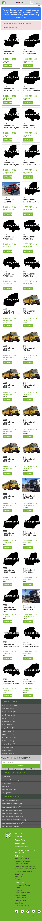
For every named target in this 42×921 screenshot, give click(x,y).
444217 (25, 174)
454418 (5, 544)
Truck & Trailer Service (23, 871)
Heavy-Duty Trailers (22, 861)
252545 (5, 248)
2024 (11, 126)
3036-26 (5, 433)
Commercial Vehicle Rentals (25, 869)
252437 (25, 248)
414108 (5, 655)
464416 (5, 581)
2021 (11, 52)
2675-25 (5, 211)
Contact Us (19, 837)
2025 (11, 200)
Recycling (18, 876)
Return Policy (20, 843)
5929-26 (25, 470)
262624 (25, 655)
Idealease (18, 890)
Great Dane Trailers (22, 893)
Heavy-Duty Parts (21, 864)
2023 (11, 89)
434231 (25, 99)
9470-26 (25, 322)
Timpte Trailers (20, 898)
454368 (5, 322)
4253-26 (25, 507)
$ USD (20, 3)
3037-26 (25, 433)
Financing (18, 879)
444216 (25, 211)
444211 (5, 174)
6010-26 (5, 507)
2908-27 (25, 618)
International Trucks (22, 885)
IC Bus (17, 888)
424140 (25, 62)
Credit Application (21, 847)
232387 (25, 137)
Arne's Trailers (20, 895)
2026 (31, 311)
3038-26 (5, 470)
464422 (25, 581)
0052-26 (25, 359)
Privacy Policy (20, 840)
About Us (18, 833)
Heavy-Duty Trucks (22, 859)
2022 (31, 52)
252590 (5, 285)
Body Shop (19, 874)
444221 (5, 137)
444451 (25, 692)
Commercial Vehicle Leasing (25, 866)
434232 (5, 99)
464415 (25, 544)
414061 (5, 62)
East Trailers (19, 903)
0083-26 (5, 396)
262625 (5, 692)
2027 (31, 607)
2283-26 (25, 396)
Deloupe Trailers (21, 900)
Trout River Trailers (22, 905)
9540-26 (5, 359)
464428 (5, 618)
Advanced (33, 769)
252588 (25, 285)
